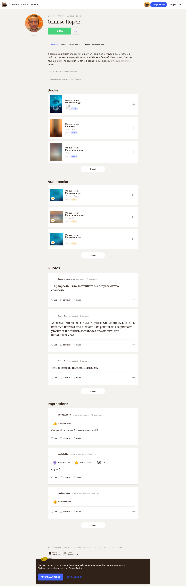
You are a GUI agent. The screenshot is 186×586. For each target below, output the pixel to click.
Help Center (109, 547)
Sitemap (119, 547)
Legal (100, 547)
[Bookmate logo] (4, 4)
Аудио (78, 79)
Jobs (94, 547)
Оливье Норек (72, 99)
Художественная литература (61, 79)
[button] (75, 31)
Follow (59, 31)
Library (66, 547)
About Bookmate (54, 547)
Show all (93, 169)
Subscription (76, 547)
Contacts (87, 547)
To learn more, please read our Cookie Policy (60, 567)
